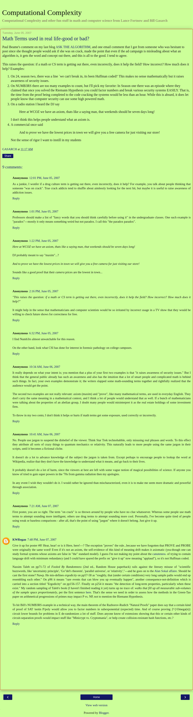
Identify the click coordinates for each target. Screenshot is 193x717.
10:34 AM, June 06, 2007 (44, 366)
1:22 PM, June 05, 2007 (43, 240)
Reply (16, 198)
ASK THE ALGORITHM (73, 47)
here (88, 592)
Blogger (104, 712)
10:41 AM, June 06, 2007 (44, 434)
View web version (96, 705)
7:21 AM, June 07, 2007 (44, 506)
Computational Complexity (42, 12)
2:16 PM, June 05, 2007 (43, 291)
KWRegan (19, 539)
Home (96, 697)
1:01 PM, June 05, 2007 (43, 211)
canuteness (159, 554)
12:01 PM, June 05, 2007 (44, 178)
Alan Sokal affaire (165, 571)
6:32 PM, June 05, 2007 (43, 333)
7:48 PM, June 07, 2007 (42, 539)
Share (7, 155)
